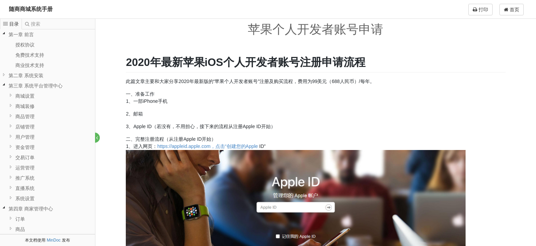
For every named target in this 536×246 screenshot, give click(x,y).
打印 (480, 9)
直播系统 (25, 188)
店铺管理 (25, 126)
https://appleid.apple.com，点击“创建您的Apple (208, 146)
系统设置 (25, 198)
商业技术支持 (29, 65)
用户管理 (25, 137)
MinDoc (54, 240)
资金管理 (25, 147)
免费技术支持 (29, 55)
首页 (511, 9)
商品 (20, 229)
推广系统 (25, 178)
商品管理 (25, 116)
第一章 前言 (21, 34)
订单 (20, 219)
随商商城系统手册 (31, 9)
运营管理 (25, 167)
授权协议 (25, 44)
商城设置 (25, 96)
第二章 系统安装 (26, 75)
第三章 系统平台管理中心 (36, 85)
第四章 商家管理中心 (31, 208)
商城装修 (25, 106)
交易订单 (25, 157)
